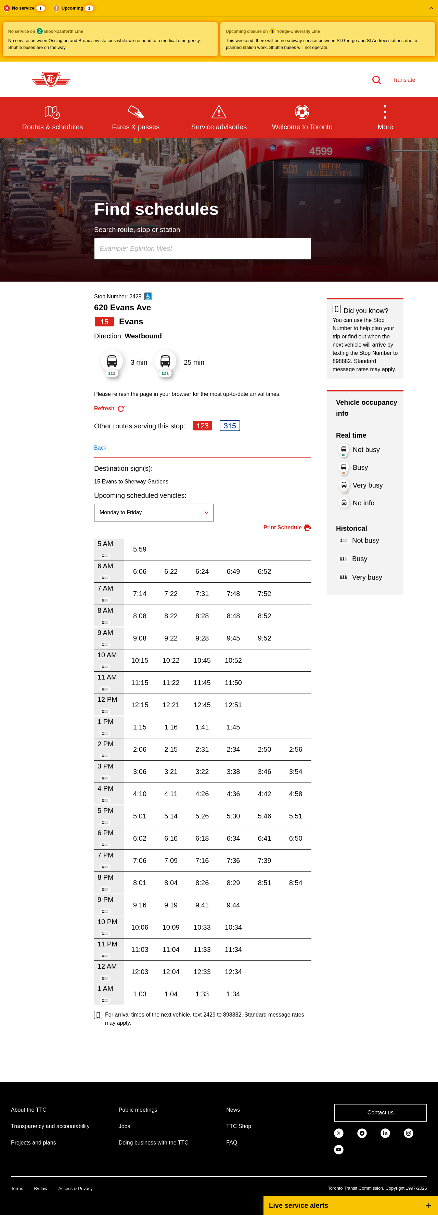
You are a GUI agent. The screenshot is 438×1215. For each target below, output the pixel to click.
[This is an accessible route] (148, 296)
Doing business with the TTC (154, 1143)
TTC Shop (238, 1126)
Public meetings (138, 1110)
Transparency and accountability (50, 1126)
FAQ (231, 1143)
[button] (219, 31)
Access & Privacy (75, 1188)
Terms (17, 1188)
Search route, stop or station (137, 229)
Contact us (381, 1112)
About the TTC (29, 1110)
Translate (403, 80)
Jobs (124, 1126)
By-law (40, 1188)
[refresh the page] (109, 408)
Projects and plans (33, 1143)
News (233, 1110)
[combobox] (202, 249)
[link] (339, 1132)
